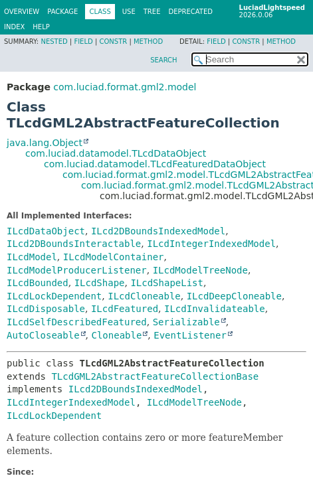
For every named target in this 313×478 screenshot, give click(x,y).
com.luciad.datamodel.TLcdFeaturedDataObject (155, 164)
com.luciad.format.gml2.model (124, 87)
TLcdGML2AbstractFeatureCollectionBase (155, 376)
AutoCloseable (43, 335)
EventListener (190, 335)
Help (41, 27)
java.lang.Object (44, 142)
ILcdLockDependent (54, 296)
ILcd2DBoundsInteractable (74, 243)
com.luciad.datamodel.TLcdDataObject (115, 153)
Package (62, 11)
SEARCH (163, 60)
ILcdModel (32, 257)
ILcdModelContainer (113, 257)
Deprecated (190, 11)
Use (129, 11)
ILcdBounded (37, 283)
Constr (113, 41)
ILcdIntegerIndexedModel (211, 243)
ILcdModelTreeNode (200, 270)
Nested (54, 41)
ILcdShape (99, 283)
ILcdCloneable (144, 296)
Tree (152, 11)
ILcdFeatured (124, 308)
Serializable (186, 322)
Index (14, 27)
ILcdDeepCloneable (234, 296)
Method (148, 41)
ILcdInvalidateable (214, 308)
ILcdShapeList (166, 283)
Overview (21, 11)
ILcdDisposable (46, 308)
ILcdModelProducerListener (77, 270)
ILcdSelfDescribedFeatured (77, 322)
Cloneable (116, 335)
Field (83, 41)
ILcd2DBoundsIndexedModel (158, 231)
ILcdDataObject (46, 231)
